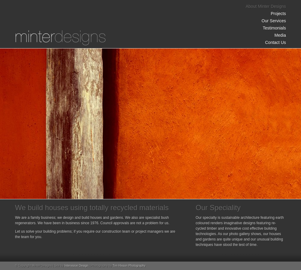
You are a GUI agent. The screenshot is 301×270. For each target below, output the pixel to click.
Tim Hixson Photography (129, 265)
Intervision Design (76, 265)
